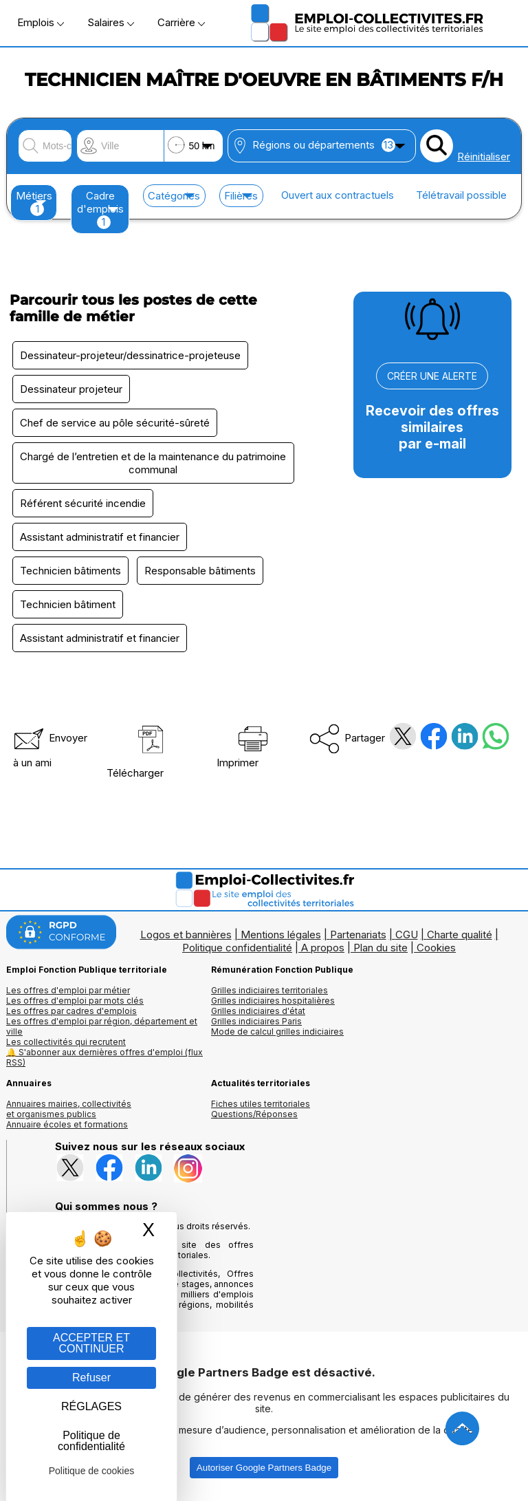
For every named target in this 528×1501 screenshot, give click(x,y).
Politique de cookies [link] (92, 1470)
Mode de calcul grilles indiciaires (277, 1031)
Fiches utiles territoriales (260, 1104)
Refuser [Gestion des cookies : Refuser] (91, 1377)
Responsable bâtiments (200, 570)
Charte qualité (459, 934)
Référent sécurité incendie (83, 503)
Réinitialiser (483, 156)
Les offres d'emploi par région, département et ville (101, 1026)
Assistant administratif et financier (99, 536)
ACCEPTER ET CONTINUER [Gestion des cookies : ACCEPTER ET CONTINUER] (91, 1343)
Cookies (436, 947)
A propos (322, 947)
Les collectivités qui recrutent (66, 1042)
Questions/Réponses (254, 1114)
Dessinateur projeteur (71, 389)
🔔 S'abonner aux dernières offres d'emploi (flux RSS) (104, 1057)
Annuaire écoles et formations (67, 1124)
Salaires (110, 22)
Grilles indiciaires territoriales (269, 990)
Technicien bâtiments (70, 570)
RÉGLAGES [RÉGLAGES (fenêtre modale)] (91, 1406)
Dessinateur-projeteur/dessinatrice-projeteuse (130, 355)
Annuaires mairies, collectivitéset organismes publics (68, 1109)
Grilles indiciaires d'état (258, 1011)
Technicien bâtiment (68, 604)
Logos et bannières (186, 934)
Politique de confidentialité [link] (91, 1440)
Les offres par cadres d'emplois (71, 1011)
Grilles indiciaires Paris (256, 1021)
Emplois (40, 22)
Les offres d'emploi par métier (68, 990)
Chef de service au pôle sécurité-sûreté (115, 422)
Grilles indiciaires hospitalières (273, 1000)
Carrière (181, 22)
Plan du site (380, 947)
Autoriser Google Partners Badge (264, 1467)
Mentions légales (281, 934)
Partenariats (358, 934)
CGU (406, 934)
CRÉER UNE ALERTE (432, 376)
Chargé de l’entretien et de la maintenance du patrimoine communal (153, 463)
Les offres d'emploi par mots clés (75, 1000)
